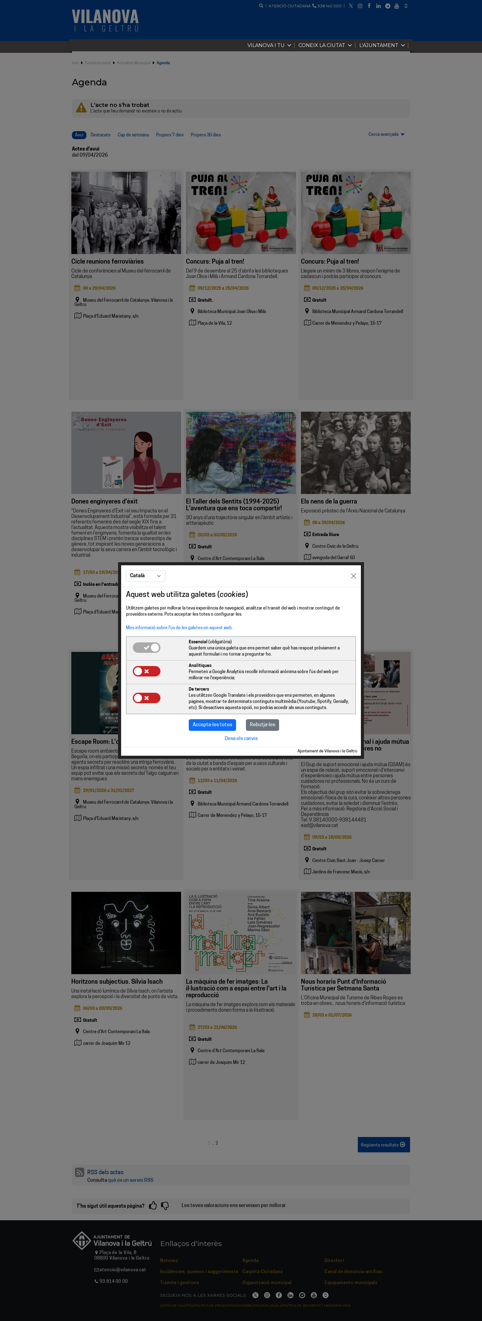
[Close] (353, 576)
